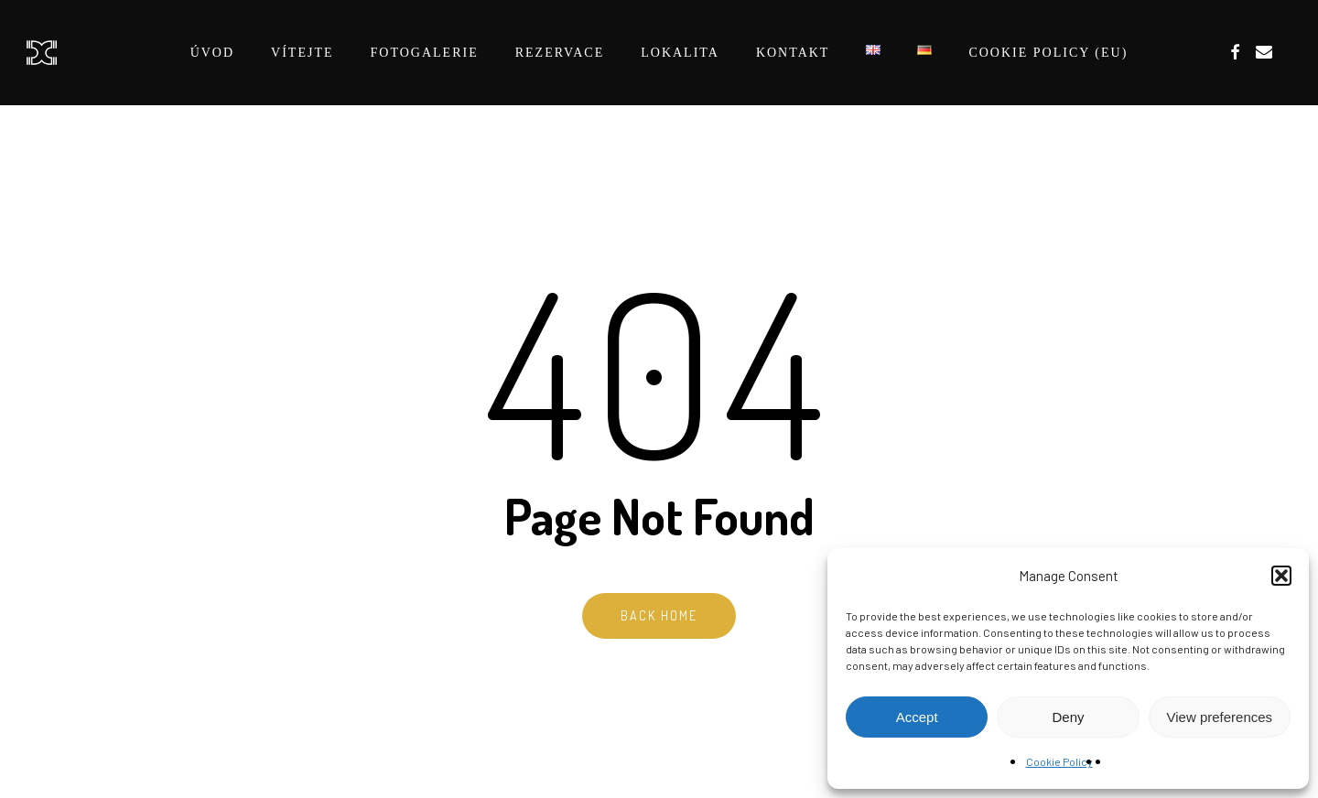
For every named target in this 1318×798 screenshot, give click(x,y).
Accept (917, 717)
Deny (1068, 717)
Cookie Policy (1059, 761)
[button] (1281, 575)
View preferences (1220, 717)
